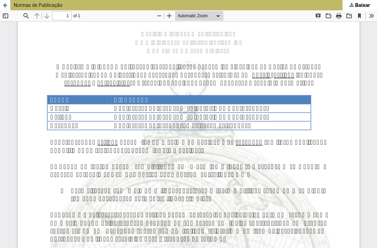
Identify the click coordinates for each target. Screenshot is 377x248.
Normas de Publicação (38, 5)
